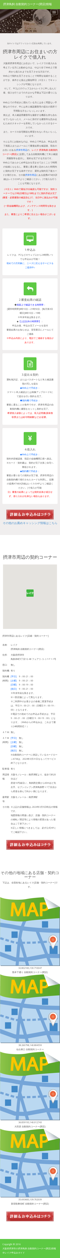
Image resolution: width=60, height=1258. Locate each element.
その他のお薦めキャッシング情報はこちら (30, 523)
